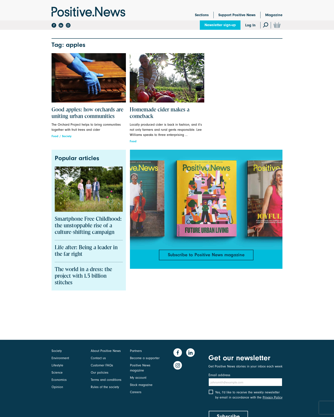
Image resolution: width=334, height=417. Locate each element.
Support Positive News (237, 15)
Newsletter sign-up (220, 25)
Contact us (98, 358)
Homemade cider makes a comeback (159, 113)
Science (57, 372)
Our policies (99, 372)
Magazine (273, 15)
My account (138, 378)
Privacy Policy (272, 397)
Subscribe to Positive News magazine (206, 255)
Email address (219, 375)
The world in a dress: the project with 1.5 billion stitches (83, 276)
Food (55, 136)
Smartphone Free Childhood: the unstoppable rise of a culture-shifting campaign (88, 226)
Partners (136, 351)
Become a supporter (145, 358)
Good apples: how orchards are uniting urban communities (87, 113)
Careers (135, 392)
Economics (59, 380)
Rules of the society (105, 387)
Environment (60, 358)
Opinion (57, 387)
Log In (250, 25)
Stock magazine (141, 385)
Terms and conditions (106, 380)
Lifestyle (57, 365)
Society (67, 136)
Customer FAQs (102, 365)
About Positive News (106, 351)
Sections (202, 15)
